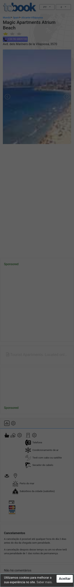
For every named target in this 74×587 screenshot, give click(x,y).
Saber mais (44, 582)
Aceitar (65, 578)
